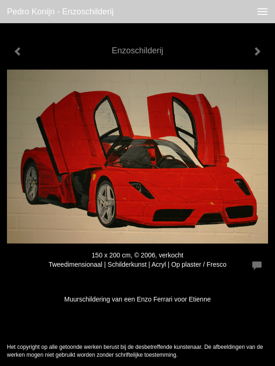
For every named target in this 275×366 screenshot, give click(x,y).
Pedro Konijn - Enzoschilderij (60, 11)
